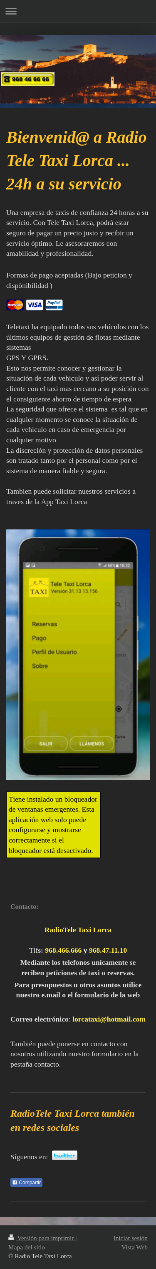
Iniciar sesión (131, 1237)
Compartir (26, 1183)
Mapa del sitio (26, 1247)
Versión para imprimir (41, 1237)
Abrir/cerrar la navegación (78, 11)
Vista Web (134, 1247)
